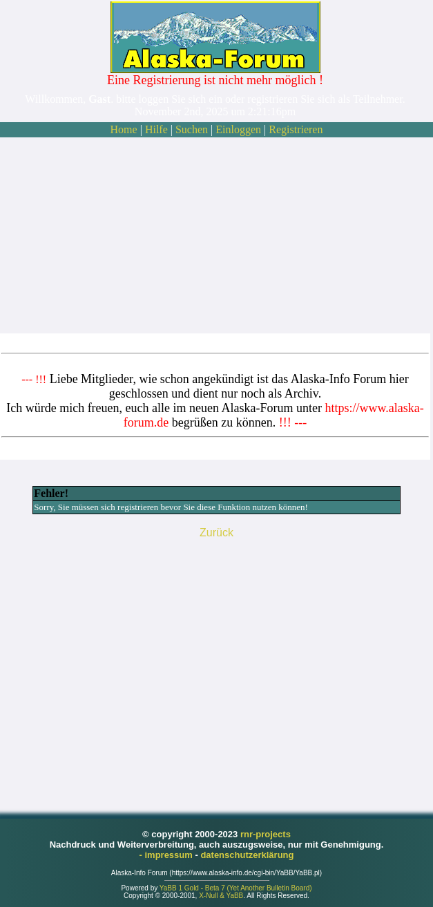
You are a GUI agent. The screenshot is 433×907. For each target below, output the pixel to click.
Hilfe (156, 129)
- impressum (167, 855)
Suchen (191, 129)
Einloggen (238, 129)
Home (123, 129)
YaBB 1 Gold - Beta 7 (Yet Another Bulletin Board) (236, 888)
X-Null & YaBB (221, 895)
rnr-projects (265, 834)
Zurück (216, 532)
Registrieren (296, 129)
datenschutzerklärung (247, 855)
